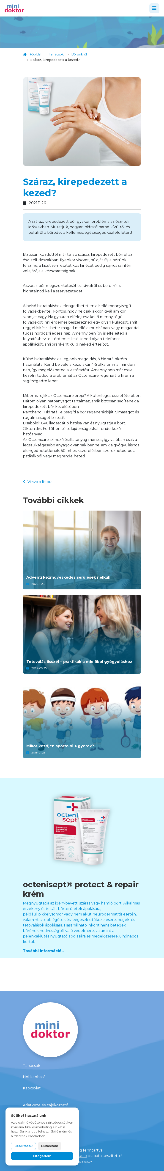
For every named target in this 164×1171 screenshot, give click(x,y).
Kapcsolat (32, 1088)
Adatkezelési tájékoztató (45, 1105)
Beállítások (23, 1146)
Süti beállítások (82, 1161)
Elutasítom (49, 1146)
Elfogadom (42, 1156)
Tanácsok (31, 1066)
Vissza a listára (37, 482)
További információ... (43, 951)
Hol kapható (34, 1077)
